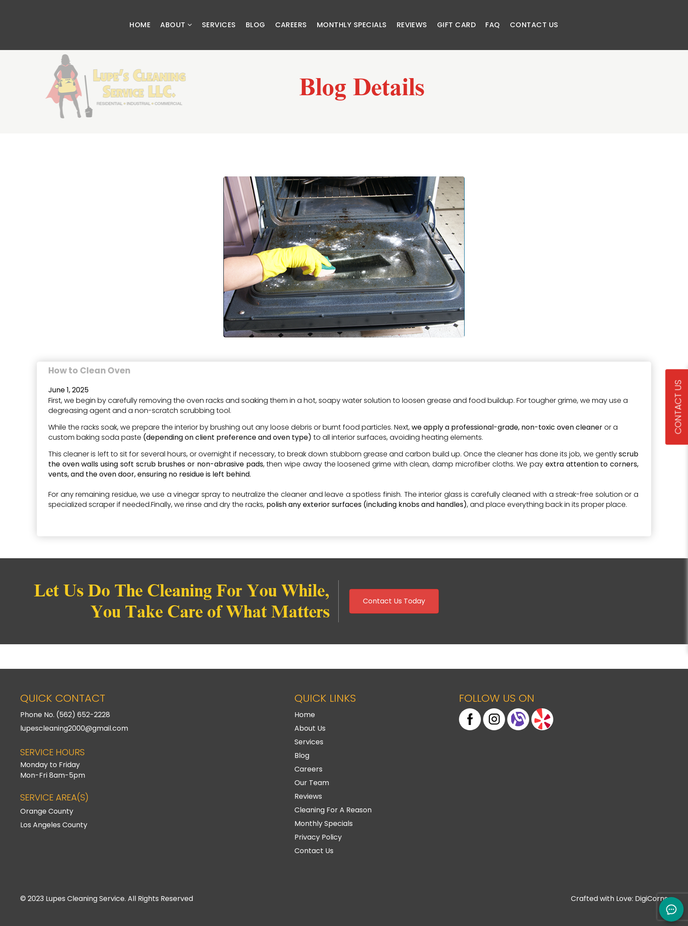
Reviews (412, 25)
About (176, 25)
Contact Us (534, 25)
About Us (310, 728)
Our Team (311, 783)
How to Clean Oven (89, 367)
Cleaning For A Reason (333, 810)
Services (219, 25)
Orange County (46, 811)
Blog (255, 25)
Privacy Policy (318, 837)
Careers (291, 25)
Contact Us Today (394, 601)
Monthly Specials (352, 25)
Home (139, 25)
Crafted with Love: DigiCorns (619, 899)
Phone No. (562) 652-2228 (65, 715)
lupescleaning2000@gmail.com (74, 728)
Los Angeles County (53, 825)
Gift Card (456, 25)
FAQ (492, 25)
